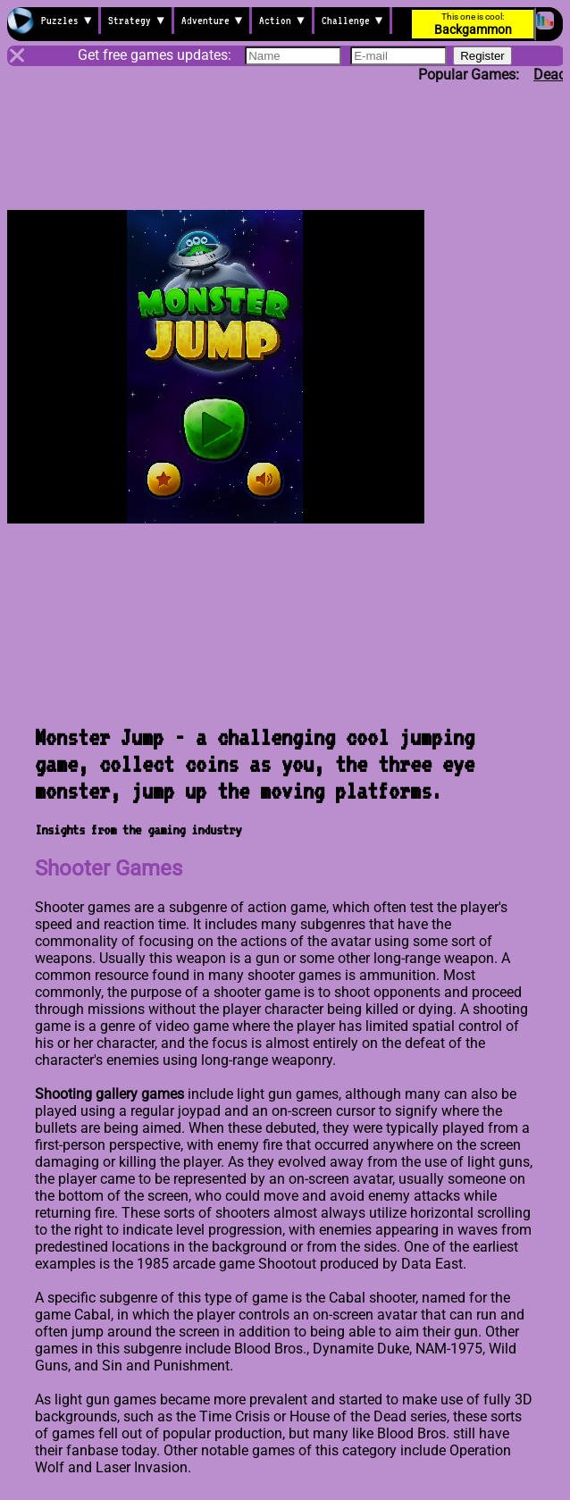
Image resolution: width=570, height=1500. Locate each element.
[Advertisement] (285, 131)
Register (482, 56)
